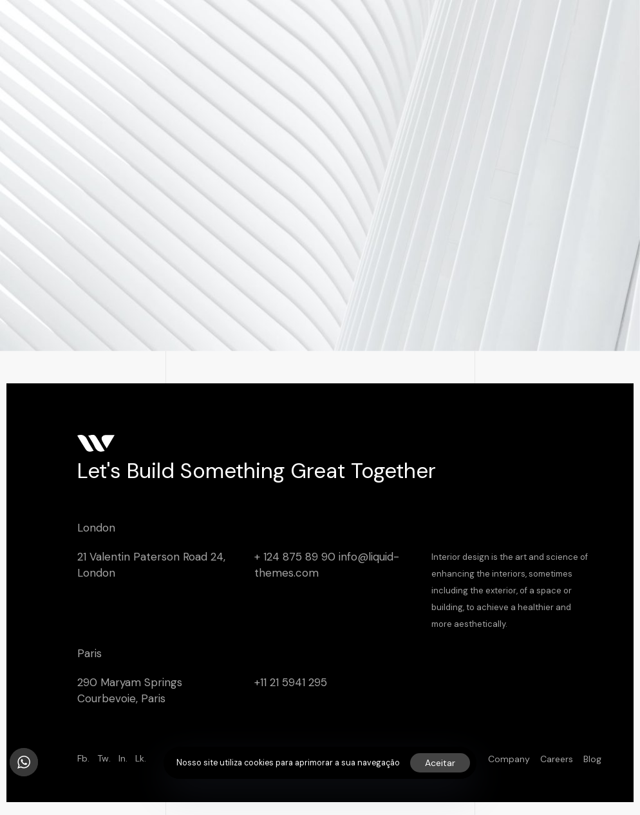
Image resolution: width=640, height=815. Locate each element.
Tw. (104, 758)
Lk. (140, 758)
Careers (556, 759)
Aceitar (440, 763)
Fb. (83, 758)
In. (122, 758)
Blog (592, 759)
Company (509, 759)
